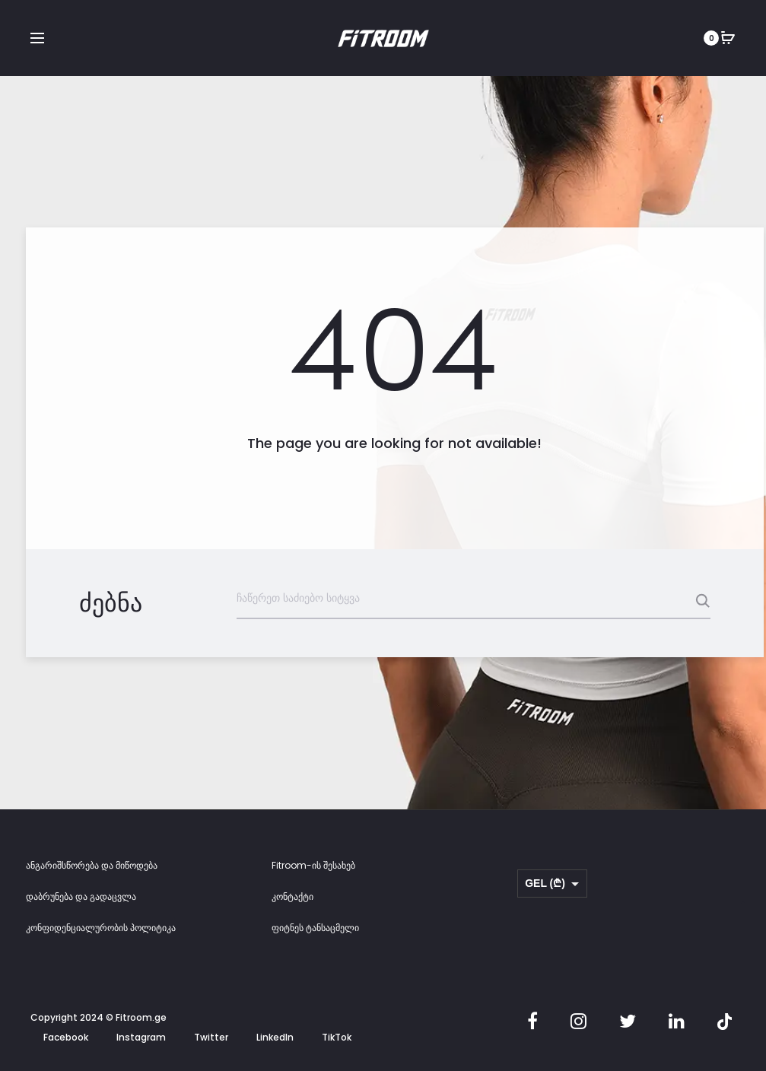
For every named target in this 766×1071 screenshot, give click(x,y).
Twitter (211, 1037)
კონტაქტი (292, 897)
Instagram (141, 1037)
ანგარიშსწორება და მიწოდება (91, 866)
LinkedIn (275, 1037)
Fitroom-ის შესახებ (313, 866)
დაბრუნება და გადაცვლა (81, 897)
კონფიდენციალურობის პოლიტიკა (101, 928)
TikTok (336, 1037)
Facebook (65, 1037)
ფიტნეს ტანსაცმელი (315, 928)
